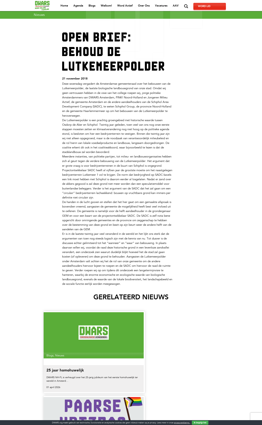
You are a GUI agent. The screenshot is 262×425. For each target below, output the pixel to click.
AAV (189, 6)
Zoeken (200, 6)
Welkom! (121, 6)
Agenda (94, 6)
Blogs (107, 6)
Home (80, 6)
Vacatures (175, 6)
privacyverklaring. (182, 422)
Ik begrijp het (200, 422)
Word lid (216, 6)
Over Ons (158, 6)
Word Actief (140, 6)
